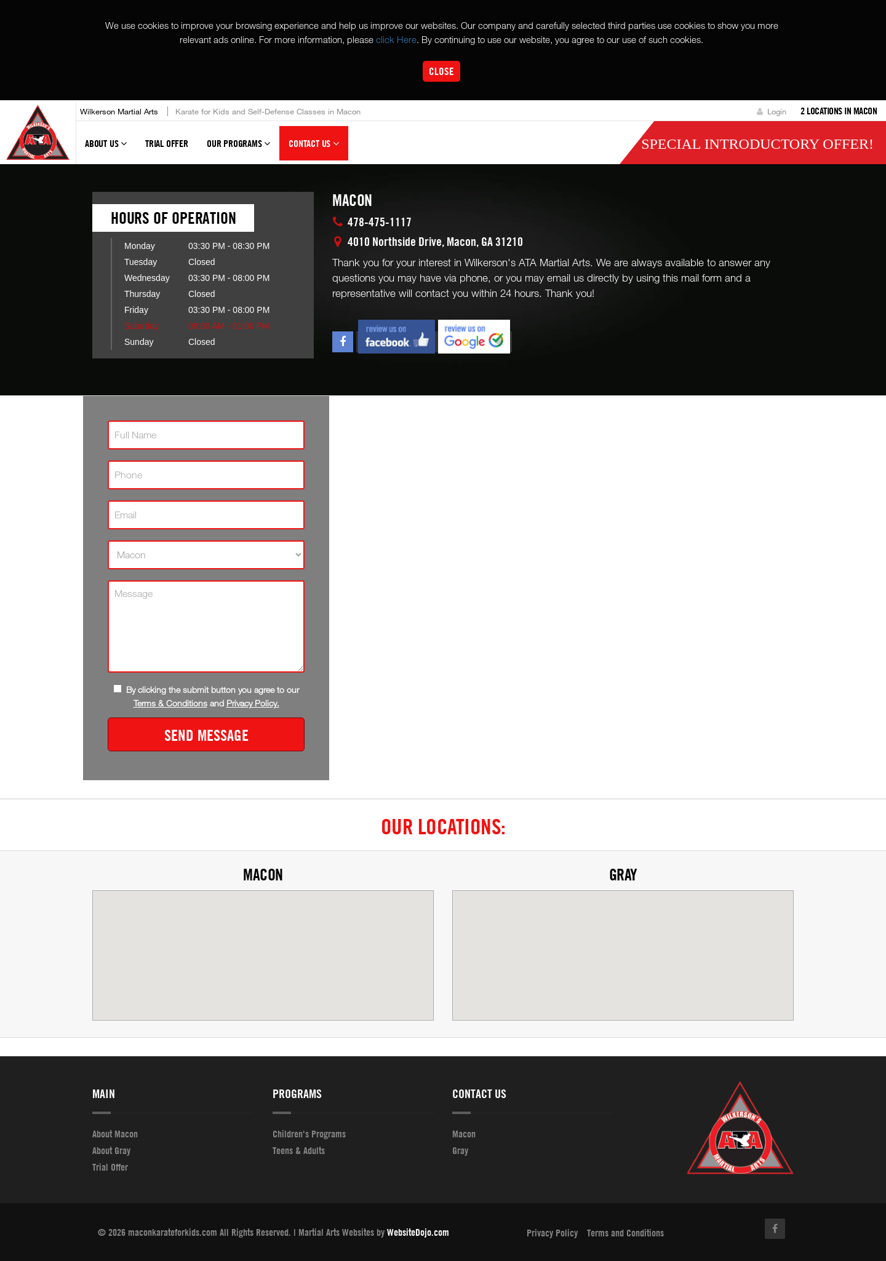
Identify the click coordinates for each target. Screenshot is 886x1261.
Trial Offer (166, 143)
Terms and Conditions (625, 1233)
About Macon (115, 1134)
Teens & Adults (299, 1150)
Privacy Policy (552, 1233)
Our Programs (238, 148)
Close (441, 71)
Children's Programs (309, 1134)
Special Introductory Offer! (757, 144)
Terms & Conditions (170, 703)
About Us (106, 148)
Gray (623, 874)
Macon (263, 874)
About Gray (111, 1150)
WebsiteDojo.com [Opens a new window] (418, 1232)
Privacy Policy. (252, 703)
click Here (396, 39)
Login (771, 111)
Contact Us (314, 148)
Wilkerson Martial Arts (119, 111)
